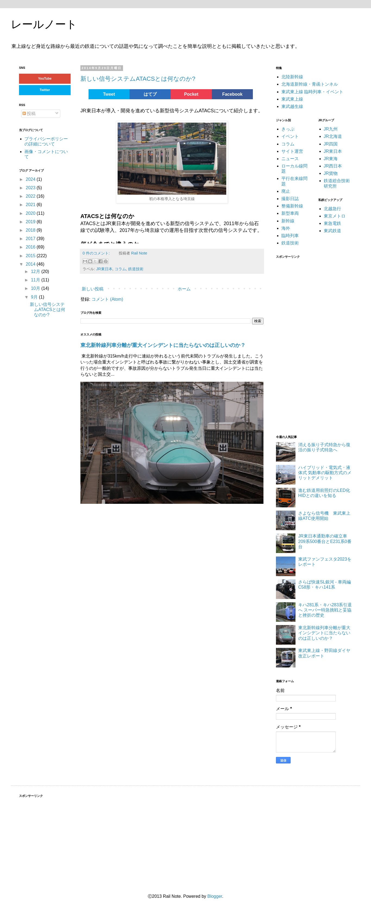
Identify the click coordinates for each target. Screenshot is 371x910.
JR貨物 (331, 173)
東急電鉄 (332, 223)
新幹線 (287, 221)
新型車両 (290, 213)
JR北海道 (333, 136)
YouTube (45, 78)
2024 (31, 179)
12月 (36, 271)
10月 (36, 288)
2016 (31, 247)
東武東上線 (292, 99)
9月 (35, 297)
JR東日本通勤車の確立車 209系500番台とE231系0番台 (324, 541)
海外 (285, 228)
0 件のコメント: (97, 253)
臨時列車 (290, 235)
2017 (31, 238)
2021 (31, 204)
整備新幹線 (292, 206)
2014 (31, 264)
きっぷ (287, 129)
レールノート (44, 24)
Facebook (232, 94)
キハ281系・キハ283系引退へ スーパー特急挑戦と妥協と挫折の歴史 (325, 609)
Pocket (191, 94)
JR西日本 (333, 166)
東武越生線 (292, 106)
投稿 (29, 113)
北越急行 (332, 208)
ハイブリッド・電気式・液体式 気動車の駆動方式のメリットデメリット (324, 472)
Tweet (109, 94)
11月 (36, 280)
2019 (31, 221)
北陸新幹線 (292, 76)
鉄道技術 (135, 269)
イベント (290, 136)
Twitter (45, 90)
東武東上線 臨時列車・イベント (312, 91)
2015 (31, 255)
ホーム (184, 289)
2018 (31, 230)
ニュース (290, 158)
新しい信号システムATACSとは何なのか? (137, 78)
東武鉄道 (332, 230)
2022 (31, 196)
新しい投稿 (92, 289)
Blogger (214, 896)
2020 (31, 213)
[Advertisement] (312, 343)
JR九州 (331, 129)
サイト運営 (292, 151)
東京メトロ (334, 216)
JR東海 (331, 158)
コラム (120, 269)
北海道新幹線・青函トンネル (309, 84)
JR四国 (331, 144)
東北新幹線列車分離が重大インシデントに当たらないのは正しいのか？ (163, 345)
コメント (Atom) (107, 299)
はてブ (150, 94)
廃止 (285, 191)
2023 (31, 187)
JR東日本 (104, 269)
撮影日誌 (290, 198)
